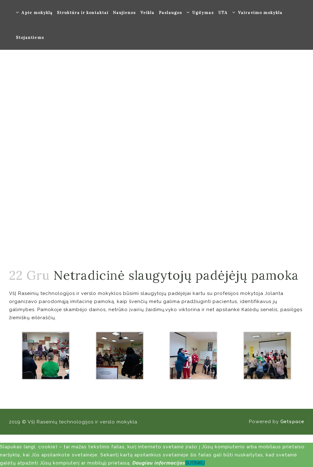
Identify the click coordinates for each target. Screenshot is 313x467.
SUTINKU (195, 463)
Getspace (292, 421)
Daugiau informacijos (158, 463)
